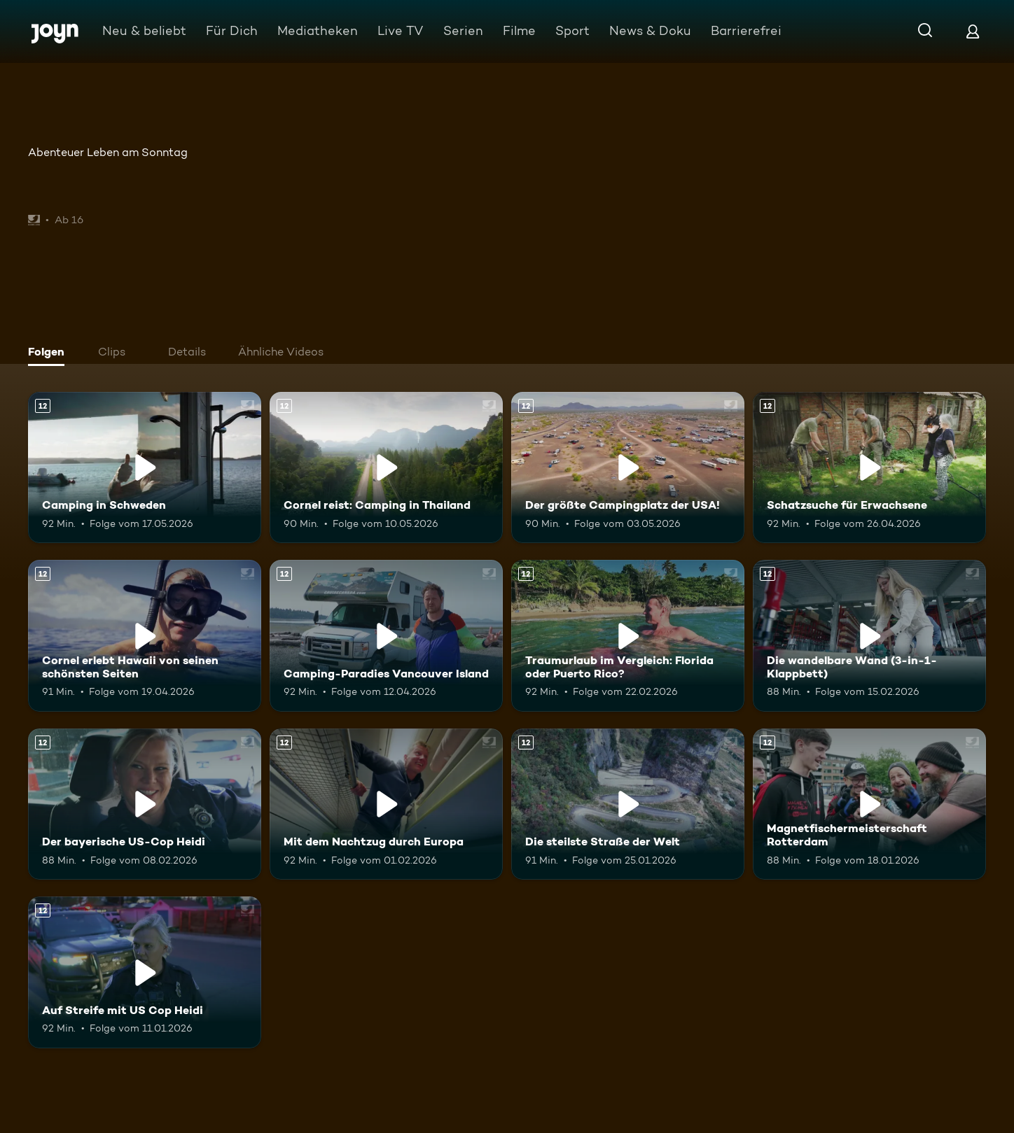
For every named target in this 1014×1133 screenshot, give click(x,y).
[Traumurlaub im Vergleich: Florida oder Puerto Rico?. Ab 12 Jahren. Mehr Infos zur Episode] (627, 635)
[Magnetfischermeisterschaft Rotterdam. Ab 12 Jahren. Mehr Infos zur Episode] (869, 804)
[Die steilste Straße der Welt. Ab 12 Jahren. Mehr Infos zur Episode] (627, 804)
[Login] (972, 31)
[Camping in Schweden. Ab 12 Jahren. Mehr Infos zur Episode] (144, 467)
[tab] (49, 353)
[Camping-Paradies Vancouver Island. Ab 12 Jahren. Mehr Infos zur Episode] (386, 635)
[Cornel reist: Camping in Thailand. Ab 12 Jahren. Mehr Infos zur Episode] (386, 467)
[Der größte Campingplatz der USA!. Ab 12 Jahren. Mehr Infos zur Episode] (627, 467)
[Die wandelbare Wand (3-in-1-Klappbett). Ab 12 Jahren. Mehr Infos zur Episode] (869, 635)
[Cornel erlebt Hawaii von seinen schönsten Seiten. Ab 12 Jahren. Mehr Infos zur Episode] (144, 635)
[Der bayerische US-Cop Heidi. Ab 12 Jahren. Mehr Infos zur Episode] (144, 804)
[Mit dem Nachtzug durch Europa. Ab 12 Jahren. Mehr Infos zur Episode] (386, 804)
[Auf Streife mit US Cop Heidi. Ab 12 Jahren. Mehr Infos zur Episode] (144, 972)
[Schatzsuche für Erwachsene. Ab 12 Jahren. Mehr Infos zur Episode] (869, 467)
